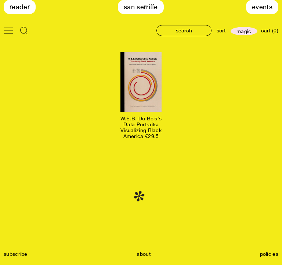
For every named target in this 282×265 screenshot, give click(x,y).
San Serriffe (141, 7)
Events (262, 7)
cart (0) (269, 30)
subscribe (16, 254)
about (144, 254)
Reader (20, 7)
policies (269, 254)
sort (221, 30)
